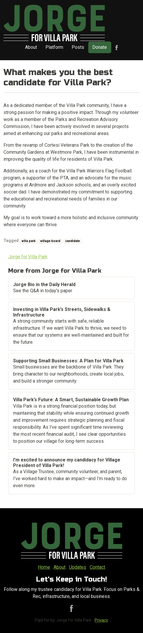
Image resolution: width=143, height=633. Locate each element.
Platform (54, 47)
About (31, 47)
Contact (97, 567)
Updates (77, 567)
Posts (78, 47)
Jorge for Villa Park (27, 257)
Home (44, 567)
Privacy (101, 620)
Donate (99, 47)
